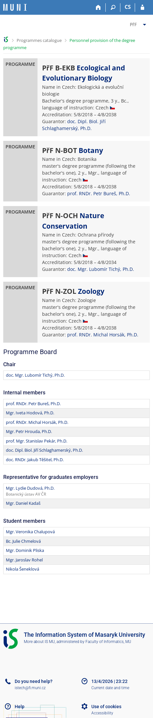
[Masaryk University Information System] (15, 7)
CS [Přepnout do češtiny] (128, 6)
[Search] (113, 7)
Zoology (91, 291)
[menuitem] (139, 23)
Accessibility (102, 713)
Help (19, 706)
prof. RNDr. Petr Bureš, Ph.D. (98, 193)
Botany (91, 150)
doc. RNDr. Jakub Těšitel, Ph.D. (35, 460)
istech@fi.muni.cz (30, 688)
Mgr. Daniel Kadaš (23, 503)
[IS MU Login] (142, 7)
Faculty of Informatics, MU (108, 641)
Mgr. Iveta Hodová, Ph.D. (30, 413)
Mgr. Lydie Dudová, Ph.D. (30, 488)
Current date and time (110, 688)
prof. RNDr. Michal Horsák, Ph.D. (102, 334)
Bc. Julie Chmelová (23, 541)
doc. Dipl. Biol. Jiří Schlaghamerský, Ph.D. (44, 450)
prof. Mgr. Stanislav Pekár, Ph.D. (36, 441)
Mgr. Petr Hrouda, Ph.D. (29, 431)
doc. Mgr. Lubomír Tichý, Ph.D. (100, 269)
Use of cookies (106, 706)
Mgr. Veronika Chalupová (30, 532)
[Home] (98, 7)
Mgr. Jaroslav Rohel (24, 560)
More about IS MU (39, 641)
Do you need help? (34, 681)
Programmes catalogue (39, 40)
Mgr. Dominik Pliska (25, 550)
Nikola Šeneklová (22, 569)
